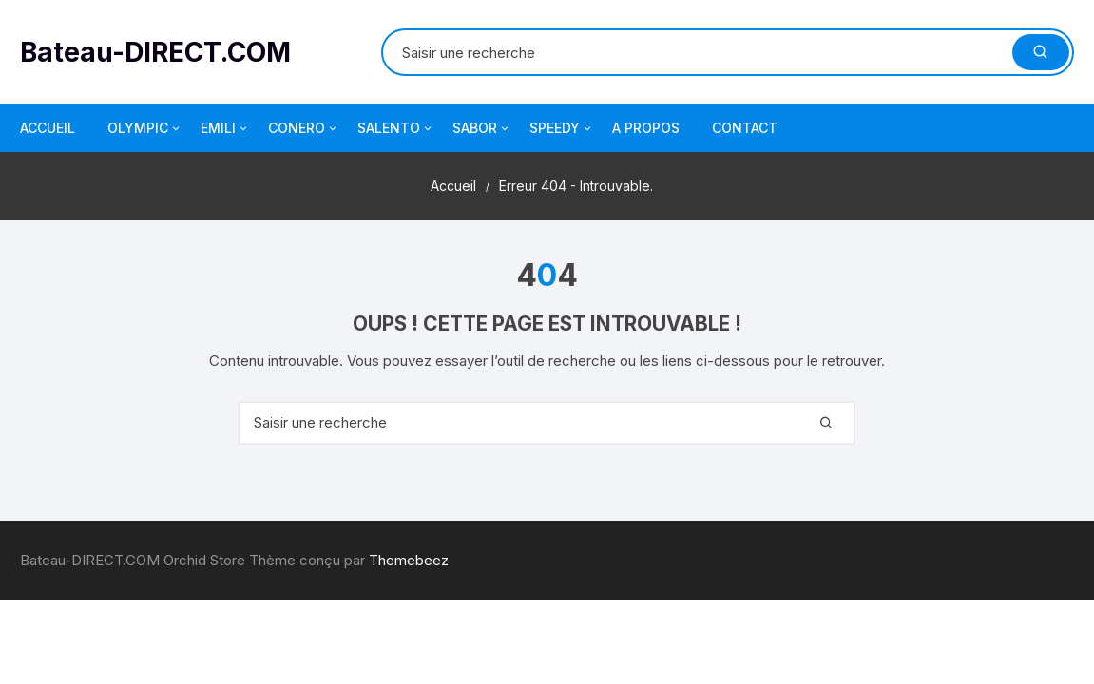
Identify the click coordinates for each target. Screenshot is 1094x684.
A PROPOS (646, 128)
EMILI (225, 128)
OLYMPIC (144, 128)
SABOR (481, 128)
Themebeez (409, 560)
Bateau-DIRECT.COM (155, 52)
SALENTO (395, 128)
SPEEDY (561, 128)
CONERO (303, 128)
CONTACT (744, 128)
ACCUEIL (47, 128)
